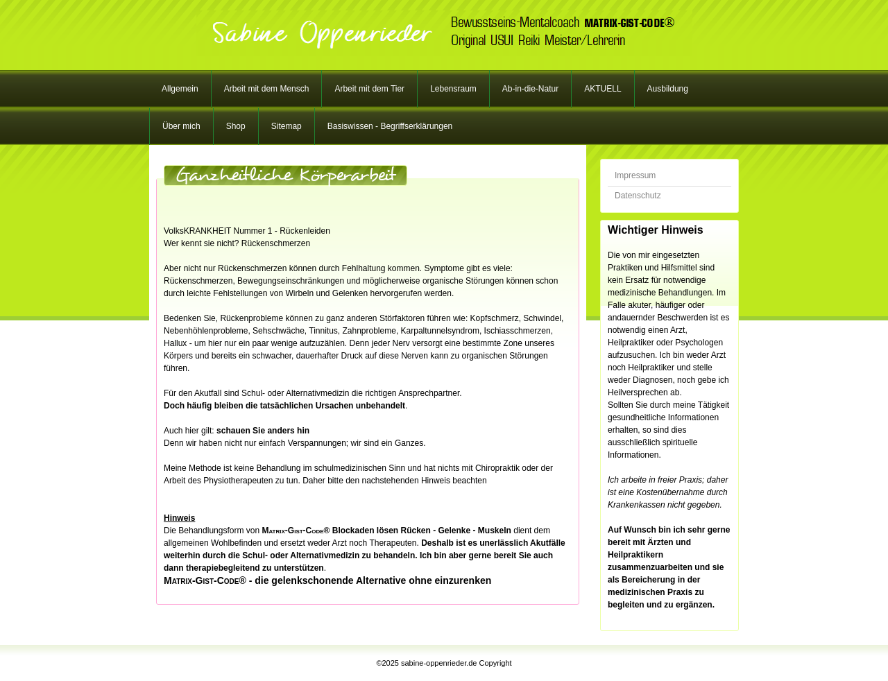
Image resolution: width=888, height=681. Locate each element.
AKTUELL (602, 89)
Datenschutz (638, 195)
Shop (236, 126)
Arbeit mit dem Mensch (266, 89)
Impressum (635, 175)
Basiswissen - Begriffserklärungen (390, 126)
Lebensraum (453, 89)
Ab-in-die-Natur (530, 89)
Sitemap (286, 126)
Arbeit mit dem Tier (369, 89)
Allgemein (180, 89)
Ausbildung (667, 89)
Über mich (181, 126)
